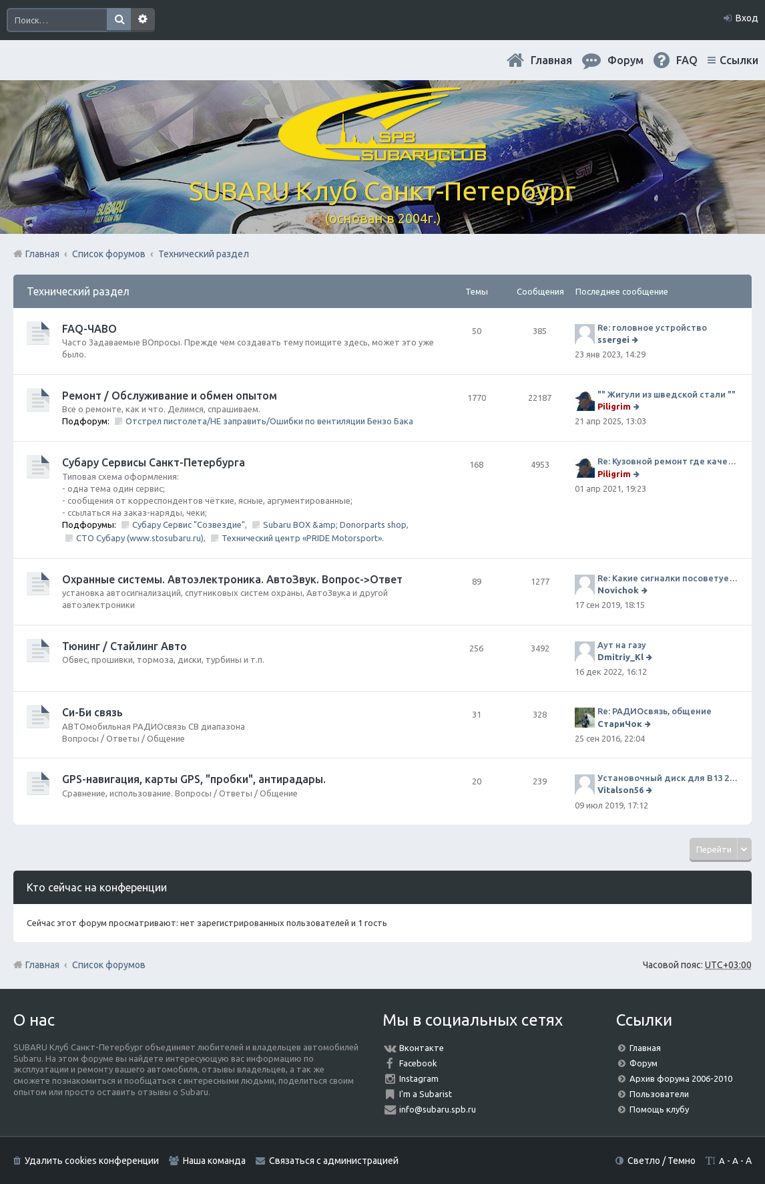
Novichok (618, 590)
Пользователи (659, 1093)
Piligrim (614, 406)
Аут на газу (621, 644)
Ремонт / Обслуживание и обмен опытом (169, 396)
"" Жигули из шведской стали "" (666, 394)
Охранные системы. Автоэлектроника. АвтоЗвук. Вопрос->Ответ (232, 579)
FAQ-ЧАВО (89, 329)
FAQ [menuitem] (687, 60)
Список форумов (109, 964)
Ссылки (739, 60)
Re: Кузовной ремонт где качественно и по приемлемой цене (667, 461)
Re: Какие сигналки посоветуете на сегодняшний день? (667, 578)
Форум (643, 1063)
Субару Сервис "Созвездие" (188, 524)
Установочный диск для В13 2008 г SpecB (667, 777)
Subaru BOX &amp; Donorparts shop (335, 524)
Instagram (419, 1078)
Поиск (119, 20)
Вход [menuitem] (747, 18)
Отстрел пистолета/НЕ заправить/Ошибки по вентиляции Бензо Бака (269, 421)
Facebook (418, 1063)
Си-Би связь (92, 712)
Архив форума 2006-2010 (680, 1078)
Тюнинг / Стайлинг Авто (124, 646)
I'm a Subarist (425, 1093)
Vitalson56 (620, 789)
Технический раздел (78, 291)
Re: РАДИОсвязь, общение (654, 711)
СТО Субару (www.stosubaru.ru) (140, 538)
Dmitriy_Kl (620, 656)
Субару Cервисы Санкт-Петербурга (153, 462)
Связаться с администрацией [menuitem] (334, 1160)
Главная (551, 60)
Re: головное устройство (652, 327)
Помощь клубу (659, 1109)
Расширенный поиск (143, 20)
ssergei (613, 339)
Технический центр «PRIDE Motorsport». (303, 538)
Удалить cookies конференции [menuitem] (92, 1160)
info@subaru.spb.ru (437, 1109)
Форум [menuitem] (625, 60)
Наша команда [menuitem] (214, 1160)
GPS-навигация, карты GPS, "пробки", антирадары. (194, 779)
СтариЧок (619, 723)
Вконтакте (421, 1047)
